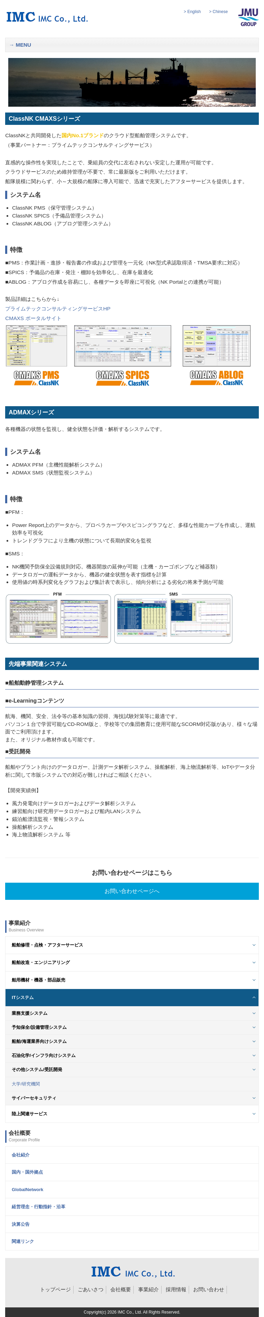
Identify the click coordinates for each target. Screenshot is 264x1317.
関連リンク (23, 1241)
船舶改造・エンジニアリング (41, 962)
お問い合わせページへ (132, 891)
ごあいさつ (90, 1289)
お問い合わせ (208, 1289)
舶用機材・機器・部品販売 (38, 980)
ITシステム (23, 997)
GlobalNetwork (27, 1189)
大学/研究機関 (26, 1083)
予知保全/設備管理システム (39, 1027)
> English (192, 11)
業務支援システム (29, 1013)
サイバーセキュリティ (34, 1098)
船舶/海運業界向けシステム (39, 1041)
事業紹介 (148, 1289)
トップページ (55, 1289)
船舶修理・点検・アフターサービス (47, 945)
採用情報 (176, 1289)
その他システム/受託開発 (37, 1069)
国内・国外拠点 (27, 1172)
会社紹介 (21, 1154)
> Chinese (218, 11)
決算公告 (21, 1224)
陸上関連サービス (29, 1113)
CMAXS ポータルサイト (33, 318)
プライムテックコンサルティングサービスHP (57, 308)
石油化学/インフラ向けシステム (44, 1055)
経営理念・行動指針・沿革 (38, 1206)
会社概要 (120, 1289)
